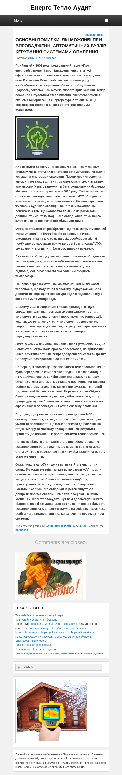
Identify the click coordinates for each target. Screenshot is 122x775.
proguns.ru (36, 623)
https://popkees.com (27, 636)
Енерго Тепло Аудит (61, 7)
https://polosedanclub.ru (55, 632)
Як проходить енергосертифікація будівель (66, 636)
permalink (21, 529)
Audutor (51, 58)
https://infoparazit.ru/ (27, 632)
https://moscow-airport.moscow (69, 628)
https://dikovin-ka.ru (82, 632)
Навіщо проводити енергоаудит (34, 644)
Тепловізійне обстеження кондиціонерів (39, 615)
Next (101, 34)
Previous (87, 34)
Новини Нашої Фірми (58, 526)
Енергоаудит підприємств (30, 640)
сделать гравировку (37, 628)
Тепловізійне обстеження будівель (36, 619)
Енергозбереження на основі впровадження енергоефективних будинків (59, 653)
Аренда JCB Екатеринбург (61, 623)
